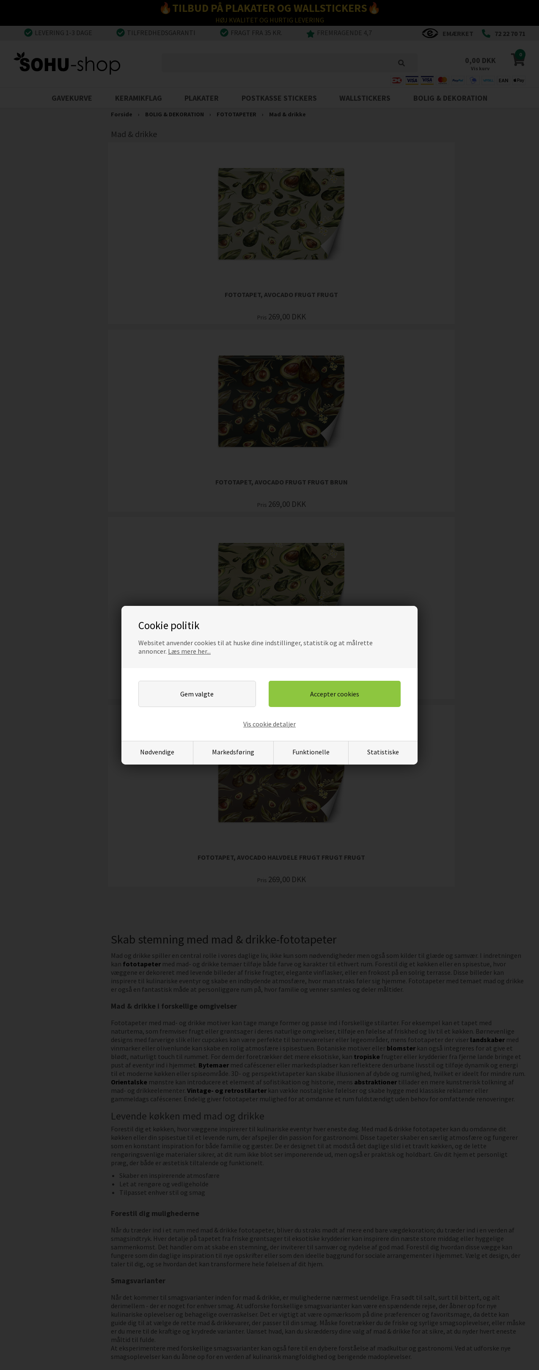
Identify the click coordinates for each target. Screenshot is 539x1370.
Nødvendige (157, 752)
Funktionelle (311, 752)
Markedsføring (233, 752)
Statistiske (383, 752)
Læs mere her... (189, 651)
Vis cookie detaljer (269, 724)
